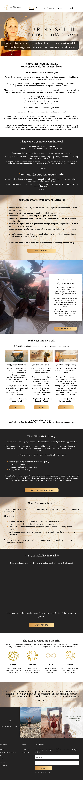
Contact (70, 8)
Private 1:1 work (53, 8)
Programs (40, 8)
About (62, 8)
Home (31, 8)
